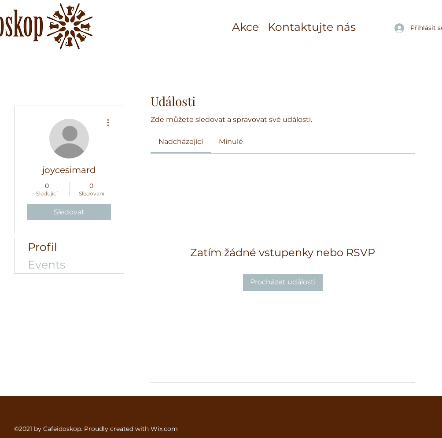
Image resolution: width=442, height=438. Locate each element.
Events (46, 264)
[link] (180, 141)
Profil (42, 247)
